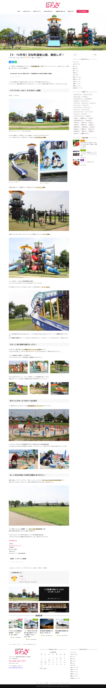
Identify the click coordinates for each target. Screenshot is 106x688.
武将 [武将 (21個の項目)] (93, 127)
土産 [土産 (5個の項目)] (91, 118)
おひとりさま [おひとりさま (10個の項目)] (78, 98)
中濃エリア (75, 81)
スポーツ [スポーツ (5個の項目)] (85, 105)
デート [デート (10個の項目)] (76, 109)
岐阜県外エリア (76, 88)
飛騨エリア (75, 85)
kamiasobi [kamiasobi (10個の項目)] (77, 94)
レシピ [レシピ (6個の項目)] (84, 114)
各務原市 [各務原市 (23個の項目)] (84, 118)
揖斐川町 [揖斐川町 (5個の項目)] (77, 127)
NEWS (74, 75)
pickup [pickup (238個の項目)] (77, 96)
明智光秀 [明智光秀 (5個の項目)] (85, 127)
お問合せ (46, 683)
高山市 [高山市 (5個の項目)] (76, 133)
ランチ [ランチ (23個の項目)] (76, 114)
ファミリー (18, 568)
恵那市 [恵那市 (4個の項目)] (91, 124)
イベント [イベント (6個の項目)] (77, 103)
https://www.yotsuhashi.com (16, 667)
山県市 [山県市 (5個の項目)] (76, 124)
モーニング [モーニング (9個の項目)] (89, 111)
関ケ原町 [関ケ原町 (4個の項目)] (77, 131)
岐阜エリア (40, 57)
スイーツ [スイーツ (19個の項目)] (77, 105)
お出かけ (34, 57)
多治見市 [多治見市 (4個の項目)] (89, 120)
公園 (35, 568)
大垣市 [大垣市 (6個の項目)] (76, 122)
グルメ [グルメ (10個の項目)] (92, 103)
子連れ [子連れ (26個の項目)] (84, 122)
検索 (95, 54)
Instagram (34, 581)
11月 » (45, 668)
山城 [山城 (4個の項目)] (91, 122)
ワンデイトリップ (27, 568)
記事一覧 (23, 579)
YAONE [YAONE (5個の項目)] (85, 96)
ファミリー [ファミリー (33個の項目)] (85, 109)
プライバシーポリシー (65, 683)
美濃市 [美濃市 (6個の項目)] (84, 129)
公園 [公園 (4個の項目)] (76, 118)
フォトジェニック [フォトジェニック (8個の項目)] (79, 111)
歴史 (74, 68)
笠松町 (45, 568)
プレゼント (42, 683)
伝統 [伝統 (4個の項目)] (88, 116)
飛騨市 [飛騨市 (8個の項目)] (91, 131)
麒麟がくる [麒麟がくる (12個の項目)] (85, 133)
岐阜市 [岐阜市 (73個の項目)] (84, 124)
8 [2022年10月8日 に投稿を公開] (60, 658)
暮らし (74, 70)
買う (74, 66)
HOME (37, 683)
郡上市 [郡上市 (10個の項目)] (91, 129)
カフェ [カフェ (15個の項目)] (85, 103)
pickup (12, 568)
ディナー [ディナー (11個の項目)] (87, 107)
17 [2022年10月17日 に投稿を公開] (41, 662)
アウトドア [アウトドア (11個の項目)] (85, 101)
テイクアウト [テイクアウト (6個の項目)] (78, 107)
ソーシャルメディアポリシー (54, 683)
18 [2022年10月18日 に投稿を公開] (45, 662)
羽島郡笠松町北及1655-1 (15, 545)
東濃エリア (75, 83)
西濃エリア (75, 79)
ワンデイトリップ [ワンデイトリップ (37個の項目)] (79, 116)
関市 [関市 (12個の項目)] (85, 131)
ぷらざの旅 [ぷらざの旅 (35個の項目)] (88, 98)
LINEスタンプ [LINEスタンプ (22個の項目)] (88, 94)
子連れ (39, 568)
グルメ (74, 62)
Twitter (22, 581)
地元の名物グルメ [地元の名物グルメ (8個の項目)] (79, 120)
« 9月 (41, 668)
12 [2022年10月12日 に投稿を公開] (49, 660)
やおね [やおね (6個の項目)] (76, 101)
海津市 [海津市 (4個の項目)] (76, 129)
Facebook (27, 581)
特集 (74, 72)
